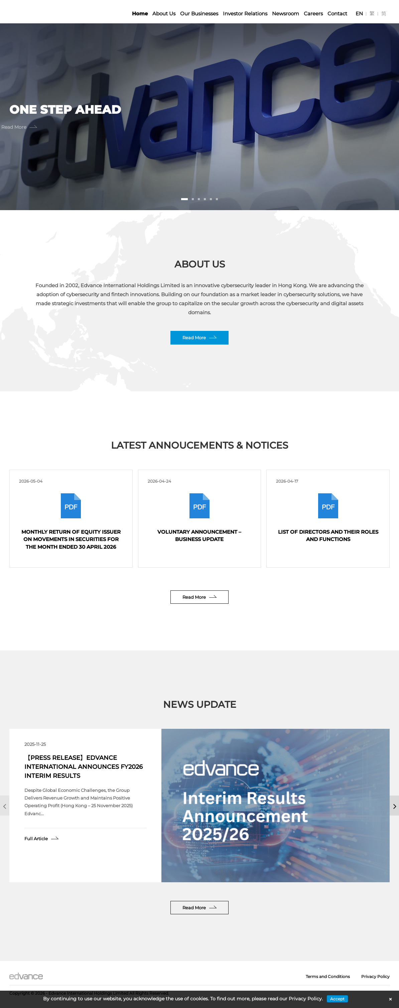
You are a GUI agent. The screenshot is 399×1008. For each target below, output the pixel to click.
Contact (337, 13)
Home (140, 13)
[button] (184, 199)
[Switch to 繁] (372, 13)
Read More (194, 337)
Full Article (36, 839)
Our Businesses (199, 13)
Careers (313, 13)
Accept (337, 998)
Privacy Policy (375, 976)
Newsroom (285, 13)
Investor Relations (245, 13)
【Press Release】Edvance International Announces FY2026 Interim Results (83, 767)
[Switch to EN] (359, 13)
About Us (163, 13)
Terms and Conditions (328, 976)
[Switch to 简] (384, 13)
